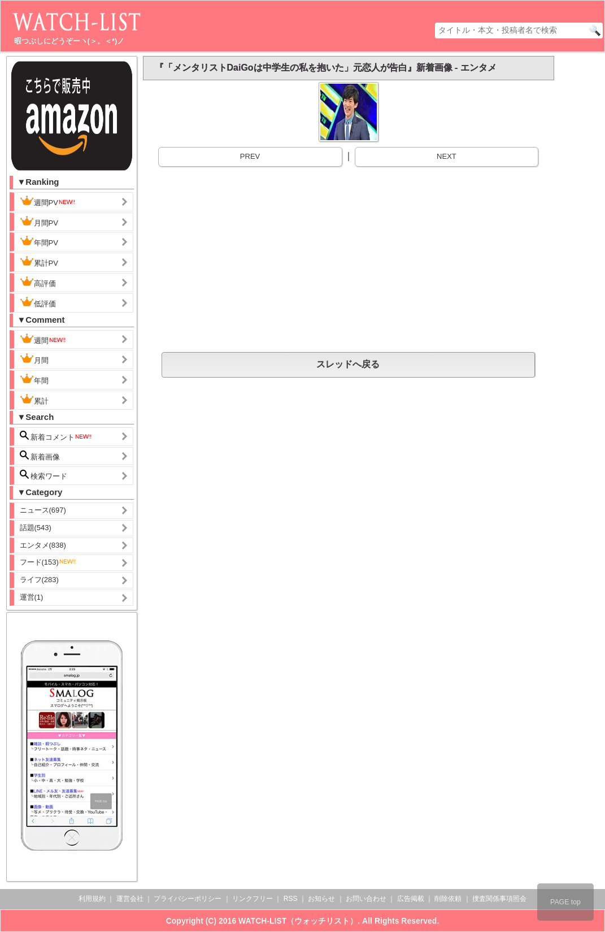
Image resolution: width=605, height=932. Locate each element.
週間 (43, 339)
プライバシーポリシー (187, 899)
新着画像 (40, 455)
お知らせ (321, 899)
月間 (34, 359)
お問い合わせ (366, 899)
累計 (34, 399)
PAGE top (565, 902)
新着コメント (56, 436)
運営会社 (129, 899)
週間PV (48, 201)
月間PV (39, 221)
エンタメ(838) (43, 545)
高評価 (38, 282)
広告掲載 (410, 899)
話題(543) (35, 527)
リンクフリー (252, 899)
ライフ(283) (39, 579)
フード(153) (48, 562)
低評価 (38, 302)
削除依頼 (448, 899)
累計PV (39, 261)
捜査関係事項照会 (499, 899)
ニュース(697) (43, 510)
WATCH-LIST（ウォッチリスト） (298, 920)
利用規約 (92, 899)
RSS (291, 899)
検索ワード (44, 475)
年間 (34, 379)
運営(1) (31, 597)
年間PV (39, 241)
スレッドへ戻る (348, 364)
